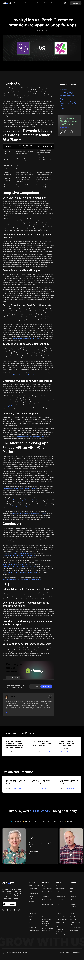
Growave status (74, 930)
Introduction (63, 89)
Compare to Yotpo (61, 916)
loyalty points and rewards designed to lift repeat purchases (21, 500)
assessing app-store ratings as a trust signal (30, 436)
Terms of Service (64, 952)
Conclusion (63, 108)
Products (32, 882)
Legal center (59, 899)
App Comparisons (47, 888)
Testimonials (45, 896)
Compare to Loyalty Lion (61, 925)
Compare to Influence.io (59, 930)
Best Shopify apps (47, 899)
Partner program (60, 896)
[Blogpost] (15, 746)
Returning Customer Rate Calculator (47, 929)
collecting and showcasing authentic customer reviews (28, 506)
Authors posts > (9, 713)
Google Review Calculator (46, 920)
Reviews (31, 896)
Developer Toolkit (75, 922)
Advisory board (60, 888)
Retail (71, 888)
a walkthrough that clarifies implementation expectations (20, 572)
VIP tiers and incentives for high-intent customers (18, 553)
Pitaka (30, 924)
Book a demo (75, 3)
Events (58, 894)
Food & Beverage (74, 894)
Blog (43, 886)
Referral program (33, 893)
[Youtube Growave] (14, 909)
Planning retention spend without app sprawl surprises (29, 513)
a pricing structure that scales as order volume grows (19, 566)
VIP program (32, 891)
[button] (66, 3)
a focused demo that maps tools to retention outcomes (20, 488)
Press (57, 904)
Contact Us (73, 916)
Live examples (46, 894)
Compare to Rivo (60, 922)
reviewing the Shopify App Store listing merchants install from (22, 580)
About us (58, 886)
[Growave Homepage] (8, 883)
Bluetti (30, 916)
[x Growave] (11, 909)
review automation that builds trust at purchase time (19, 555)
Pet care (72, 902)
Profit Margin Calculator (45, 924)
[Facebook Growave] (3, 909)
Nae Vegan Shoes (34, 927)
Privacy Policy (76, 952)
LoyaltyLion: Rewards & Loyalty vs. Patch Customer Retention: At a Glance (68, 94)
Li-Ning (30, 922)
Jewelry (72, 899)
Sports (71, 891)
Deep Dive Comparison (67, 99)
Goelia (30, 919)
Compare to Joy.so (61, 934)
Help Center (73, 919)
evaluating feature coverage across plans (15, 406)
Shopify (44, 902)
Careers (58, 902)
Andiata (31, 933)
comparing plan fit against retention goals (26, 338)
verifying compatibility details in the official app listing (19, 375)
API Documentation (75, 924)
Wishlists (31, 899)
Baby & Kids (73, 896)
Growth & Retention (47, 891)
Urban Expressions (34, 930)
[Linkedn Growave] (18, 909)
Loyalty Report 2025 (47, 904)
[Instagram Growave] (7, 909)
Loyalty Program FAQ (75, 927)
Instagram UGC (33, 901)
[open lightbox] (30, 846)
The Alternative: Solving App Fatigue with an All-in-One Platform (69, 103)
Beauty (72, 886)
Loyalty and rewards (34, 885)
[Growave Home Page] (6, 3)
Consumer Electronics (73, 905)
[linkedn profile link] (50, 697)
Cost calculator (46, 916)
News (57, 891)
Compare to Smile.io (61, 919)
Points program (33, 888)
